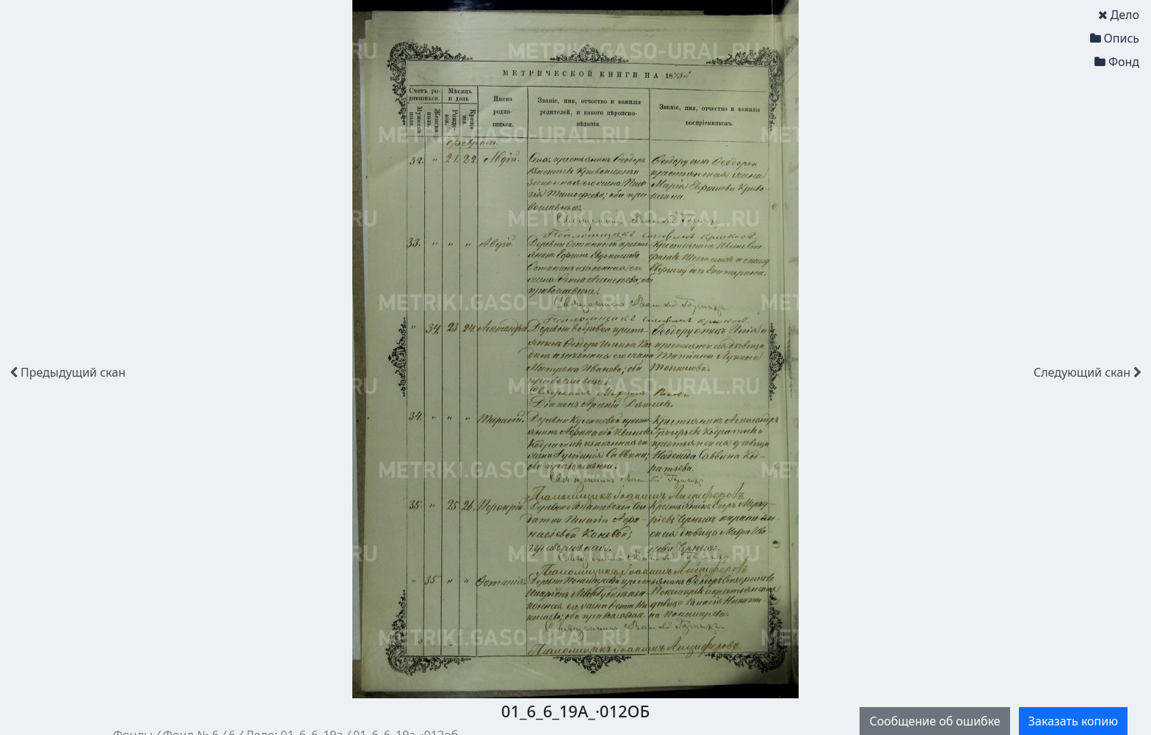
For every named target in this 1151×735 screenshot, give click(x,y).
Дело (1118, 15)
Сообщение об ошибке (934, 721)
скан (68, 372)
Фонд (1116, 62)
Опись (1114, 38)
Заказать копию (1073, 721)
